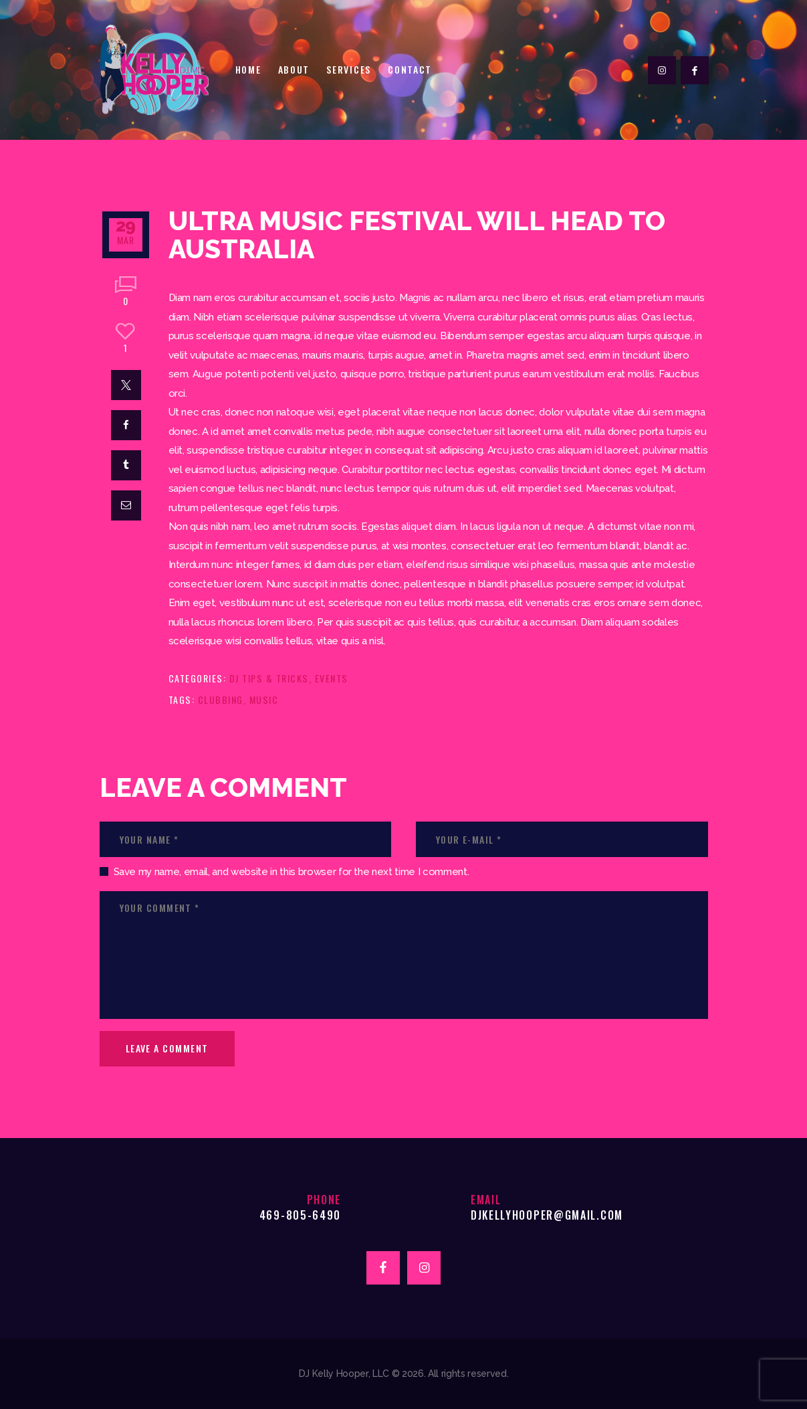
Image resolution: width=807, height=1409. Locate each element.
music (264, 699)
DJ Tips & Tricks (269, 678)
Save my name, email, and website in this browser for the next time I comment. (291, 872)
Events (331, 678)
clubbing (220, 699)
